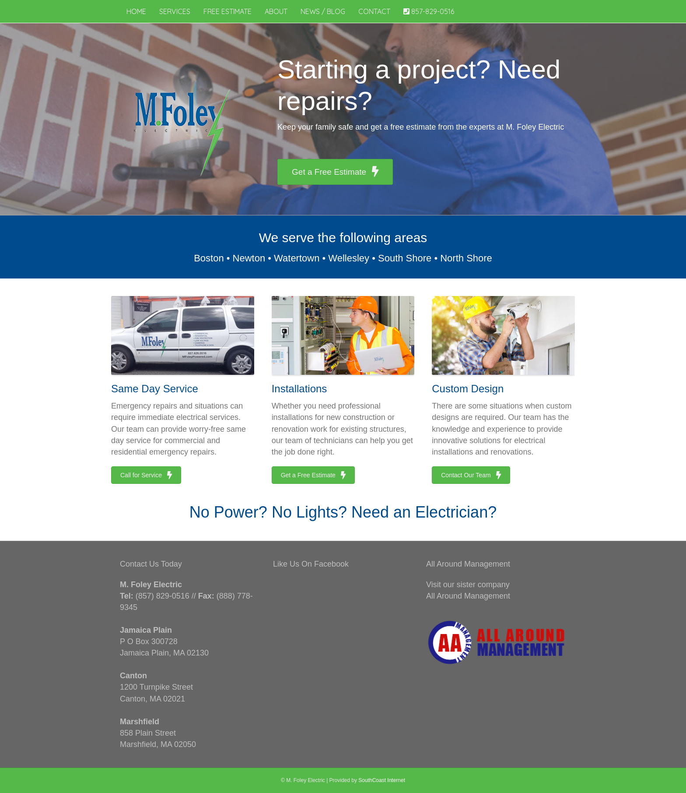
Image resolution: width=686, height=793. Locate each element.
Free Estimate (227, 11)
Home (136, 11)
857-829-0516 (428, 11)
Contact (374, 11)
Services (174, 11)
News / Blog (323, 11)
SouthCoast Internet (381, 780)
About (276, 11)
